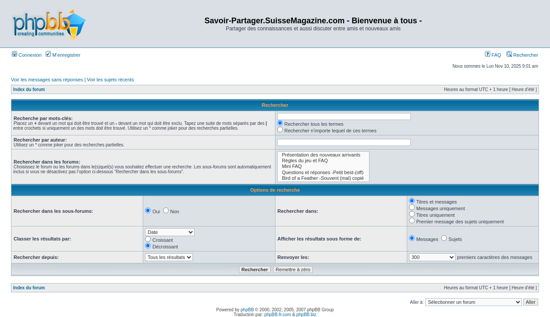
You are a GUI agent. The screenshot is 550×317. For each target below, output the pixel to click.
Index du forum (29, 89)
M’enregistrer (63, 55)
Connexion (27, 55)
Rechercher (522, 55)
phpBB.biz (306, 314)
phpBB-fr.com (277, 314)
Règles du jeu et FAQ (323, 161)
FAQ (493, 55)
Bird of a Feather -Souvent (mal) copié (323, 178)
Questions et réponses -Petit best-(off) (323, 172)
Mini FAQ (323, 166)
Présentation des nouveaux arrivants (323, 155)
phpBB (247, 309)
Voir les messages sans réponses (47, 79)
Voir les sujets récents (110, 79)
